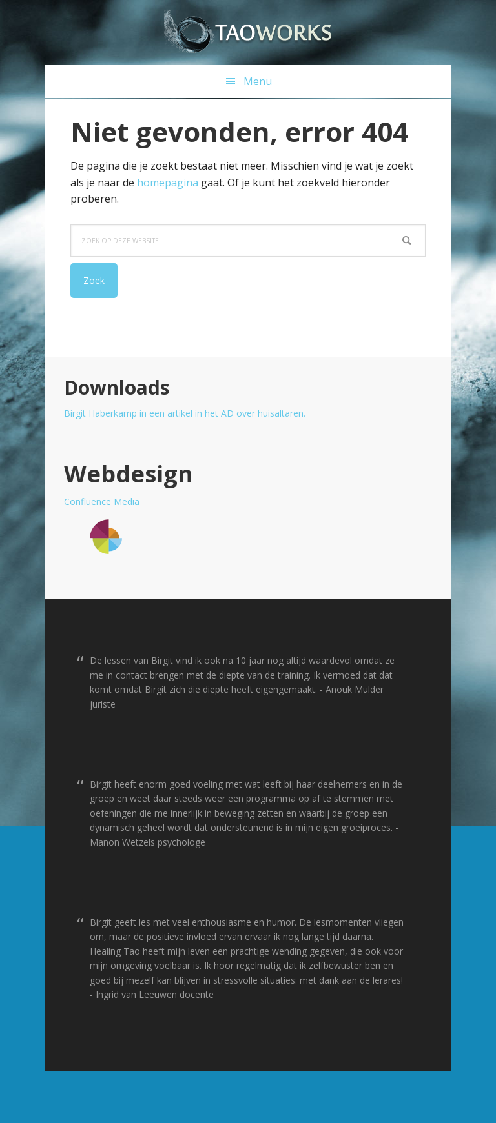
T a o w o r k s (248, 32)
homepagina (167, 182)
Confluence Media (102, 501)
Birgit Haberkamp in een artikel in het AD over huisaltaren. (184, 413)
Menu (257, 81)
